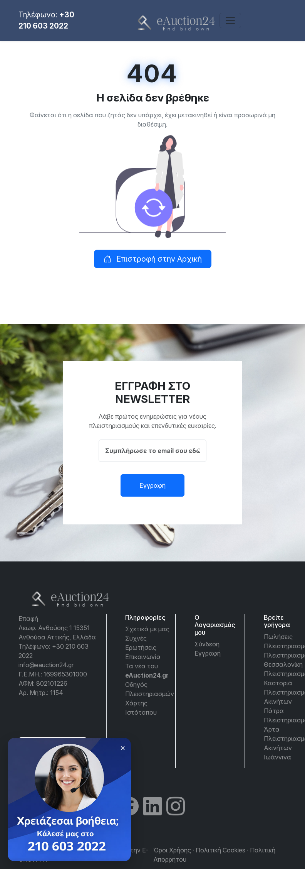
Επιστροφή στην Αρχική (153, 259)
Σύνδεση (207, 644)
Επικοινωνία (143, 657)
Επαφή (28, 618)
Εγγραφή (152, 485)
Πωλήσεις (278, 637)
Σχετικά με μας (147, 629)
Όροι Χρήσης (172, 850)
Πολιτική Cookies (220, 850)
